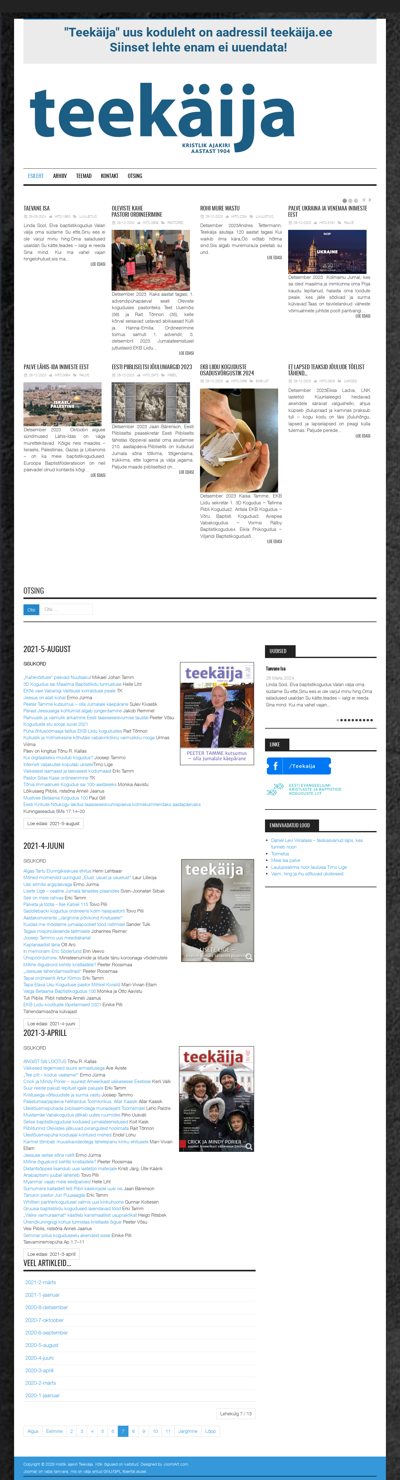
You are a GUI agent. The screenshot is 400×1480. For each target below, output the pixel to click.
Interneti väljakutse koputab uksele (58, 763)
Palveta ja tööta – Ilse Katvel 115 (55, 903)
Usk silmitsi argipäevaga (47, 883)
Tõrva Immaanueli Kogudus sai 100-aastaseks (70, 783)
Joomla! (30, 1470)
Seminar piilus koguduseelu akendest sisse (66, 1234)
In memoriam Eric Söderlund (52, 950)
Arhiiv (60, 176)
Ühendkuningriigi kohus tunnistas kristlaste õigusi (72, 1220)
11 (168, 1430)
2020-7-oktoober (44, 1319)
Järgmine (188, 1430)
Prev (363, 200)
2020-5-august (41, 1344)
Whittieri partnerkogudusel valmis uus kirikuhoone (73, 1200)
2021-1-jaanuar (42, 1293)
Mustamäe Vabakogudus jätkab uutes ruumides (71, 1113)
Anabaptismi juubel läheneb (51, 1173)
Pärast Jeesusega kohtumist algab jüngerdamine (72, 709)
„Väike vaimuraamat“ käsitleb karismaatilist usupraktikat (80, 1214)
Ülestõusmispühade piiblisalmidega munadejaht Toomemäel (84, 1107)
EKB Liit (262, 381)
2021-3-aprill (45, 1032)
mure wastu (220, 209)
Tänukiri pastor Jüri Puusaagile (54, 1193)
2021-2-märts (40, 1281)
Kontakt (109, 176)
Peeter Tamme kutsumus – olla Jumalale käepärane (75, 703)
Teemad (84, 176)
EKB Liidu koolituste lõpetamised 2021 (62, 1003)
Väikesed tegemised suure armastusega (64, 1066)
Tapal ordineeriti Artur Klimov (52, 976)
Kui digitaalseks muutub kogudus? (58, 756)
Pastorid (175, 222)
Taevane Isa (275, 668)
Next (369, 200)
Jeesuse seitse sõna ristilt (48, 1153)
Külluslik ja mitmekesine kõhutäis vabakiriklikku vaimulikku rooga (89, 736)
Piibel (172, 375)
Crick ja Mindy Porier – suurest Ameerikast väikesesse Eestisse (87, 1080)
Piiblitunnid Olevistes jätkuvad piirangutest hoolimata (76, 1127)
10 (155, 1430)
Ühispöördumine (40, 956)
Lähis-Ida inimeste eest (56, 367)
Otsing (135, 176)
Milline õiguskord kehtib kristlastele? (59, 963)
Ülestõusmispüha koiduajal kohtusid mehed (67, 1133)
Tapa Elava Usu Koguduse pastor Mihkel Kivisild (71, 983)
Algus (33, 1430)
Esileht (36, 176)
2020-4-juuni (39, 1357)
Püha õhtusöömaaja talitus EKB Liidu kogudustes (72, 729)
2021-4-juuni (44, 845)
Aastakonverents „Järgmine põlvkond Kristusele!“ (73, 916)
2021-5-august (47, 649)
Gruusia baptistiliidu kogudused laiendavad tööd (72, 1207)
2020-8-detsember (46, 1306)
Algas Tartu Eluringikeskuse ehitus (57, 869)
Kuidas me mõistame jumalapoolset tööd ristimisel (74, 923)
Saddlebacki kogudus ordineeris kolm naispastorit (74, 910)
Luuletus (88, 216)
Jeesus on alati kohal (44, 696)
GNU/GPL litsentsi (119, 1470)
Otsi (31, 608)
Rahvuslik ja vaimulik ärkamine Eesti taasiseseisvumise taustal (85, 716)
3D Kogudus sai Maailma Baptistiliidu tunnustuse (72, 683)
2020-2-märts (40, 1382)
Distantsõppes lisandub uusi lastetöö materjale (70, 1167)
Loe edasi (98, 265)
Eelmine (54, 1430)
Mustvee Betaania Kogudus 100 (55, 796)
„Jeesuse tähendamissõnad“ (52, 970)
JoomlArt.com (175, 1462)
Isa (37, 209)
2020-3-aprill (39, 1369)
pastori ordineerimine (137, 212)
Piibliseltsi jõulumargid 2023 (152, 367)
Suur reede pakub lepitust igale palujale (63, 1087)
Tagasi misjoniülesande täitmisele (56, 930)
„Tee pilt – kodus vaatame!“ (51, 1073)
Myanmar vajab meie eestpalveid (57, 1180)
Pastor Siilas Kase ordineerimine (55, 776)
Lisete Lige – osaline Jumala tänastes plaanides (71, 890)
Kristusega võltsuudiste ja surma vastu (61, 1093)
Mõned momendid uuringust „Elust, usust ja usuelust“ (77, 876)
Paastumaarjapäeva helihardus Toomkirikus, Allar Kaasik (80, 1100)
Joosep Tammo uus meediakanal (57, 936)
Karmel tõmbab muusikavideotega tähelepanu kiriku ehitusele (85, 1140)
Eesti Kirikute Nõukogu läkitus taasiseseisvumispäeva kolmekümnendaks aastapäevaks (112, 803)
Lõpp (210, 1430)
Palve (349, 222)
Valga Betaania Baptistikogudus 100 (59, 990)
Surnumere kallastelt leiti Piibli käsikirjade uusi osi (72, 1187)
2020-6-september (46, 1331)
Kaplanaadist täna (41, 943)
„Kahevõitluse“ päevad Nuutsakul (57, 676)
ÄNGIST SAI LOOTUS (44, 1060)
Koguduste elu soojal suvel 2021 (55, 723)
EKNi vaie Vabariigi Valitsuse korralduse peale (69, 689)
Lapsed (350, 381)
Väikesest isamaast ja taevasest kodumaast (67, 770)
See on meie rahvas (43, 896)
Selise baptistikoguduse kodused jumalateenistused (75, 1120)
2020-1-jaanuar (42, 1394)
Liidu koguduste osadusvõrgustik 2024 (227, 370)
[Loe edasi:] (53, 822)
